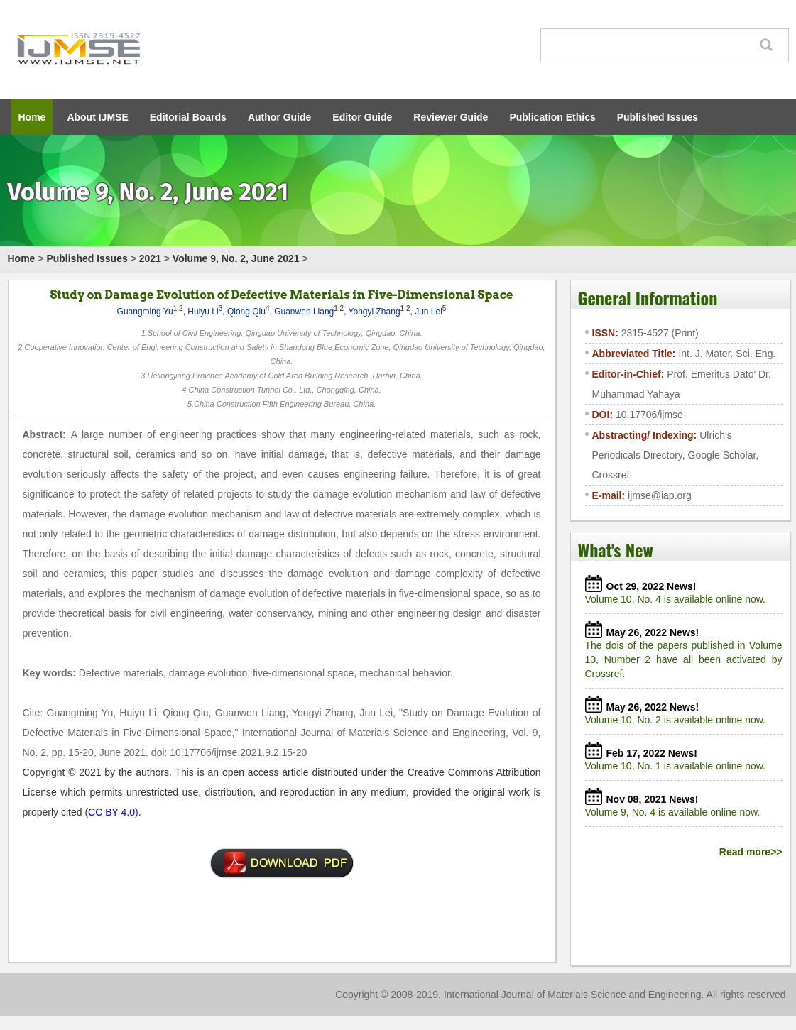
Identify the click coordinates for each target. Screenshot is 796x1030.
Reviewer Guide (450, 117)
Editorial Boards (188, 117)
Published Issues (657, 117)
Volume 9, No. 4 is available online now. (675, 812)
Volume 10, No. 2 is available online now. (678, 719)
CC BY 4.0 (111, 812)
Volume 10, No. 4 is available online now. (678, 599)
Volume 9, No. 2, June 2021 (236, 258)
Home (32, 117)
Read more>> (751, 852)
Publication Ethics (552, 117)
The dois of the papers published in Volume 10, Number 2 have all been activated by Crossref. (684, 659)
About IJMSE (97, 117)
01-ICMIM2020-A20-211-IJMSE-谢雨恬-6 (281, 863)
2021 (150, 258)
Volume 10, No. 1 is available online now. (678, 766)
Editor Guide (362, 117)
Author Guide (279, 117)
